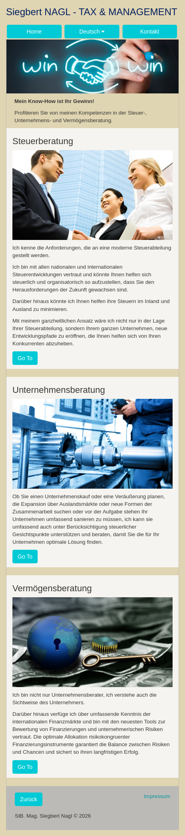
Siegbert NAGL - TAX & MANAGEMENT (91, 11)
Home (34, 31)
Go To (25, 358)
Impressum (157, 796)
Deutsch (92, 31)
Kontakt (149, 31)
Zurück (28, 799)
